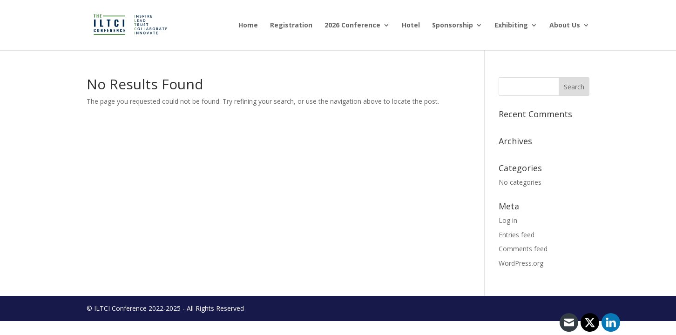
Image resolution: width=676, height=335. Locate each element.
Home (248, 25)
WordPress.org (521, 263)
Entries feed (516, 234)
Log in (508, 220)
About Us (564, 25)
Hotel (411, 25)
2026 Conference (352, 25)
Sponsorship (452, 25)
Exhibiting (511, 25)
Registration (291, 25)
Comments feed (523, 248)
